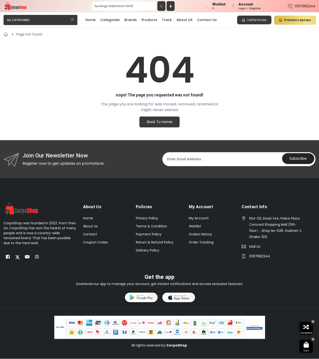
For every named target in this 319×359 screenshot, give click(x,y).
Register (255, 8)
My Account (199, 218)
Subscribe (296, 159)
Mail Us (254, 246)
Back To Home (159, 122)
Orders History (200, 234)
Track (167, 19)
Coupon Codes (95, 242)
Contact (90, 234)
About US (184, 19)
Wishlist (195, 226)
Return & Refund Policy (154, 242)
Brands (130, 19)
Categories (110, 19)
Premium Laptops (295, 20)
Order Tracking (201, 242)
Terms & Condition (151, 226)
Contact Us (207, 19)
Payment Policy (148, 234)
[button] (141, 298)
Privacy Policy (147, 218)
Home (90, 19)
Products (149, 19)
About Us (90, 226)
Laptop (254, 20)
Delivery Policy (147, 250)
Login (242, 8)
